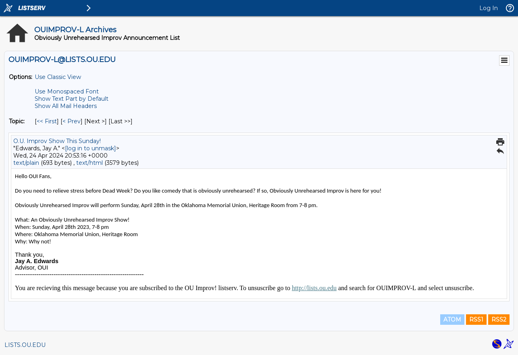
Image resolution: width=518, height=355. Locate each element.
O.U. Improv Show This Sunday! (57, 141)
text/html (89, 162)
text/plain (26, 162)
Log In (488, 8)
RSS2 (498, 319)
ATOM (452, 319)
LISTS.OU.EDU (25, 345)
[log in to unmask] (90, 148)
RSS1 (476, 319)
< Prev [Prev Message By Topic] (71, 121)
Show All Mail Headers (66, 106)
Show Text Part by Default (71, 98)
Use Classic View (58, 77)
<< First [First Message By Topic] (47, 121)
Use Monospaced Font (67, 91)
